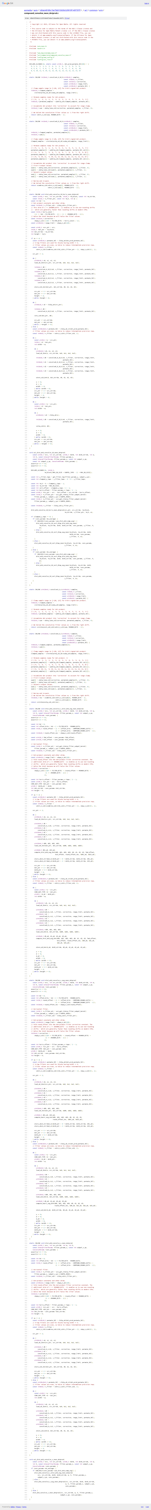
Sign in (146, 3)
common (93, 10)
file (67, 18)
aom (36, 10)
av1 (86, 10)
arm (101, 10)
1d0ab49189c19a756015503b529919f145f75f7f (60, 10)
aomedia (28, 10)
